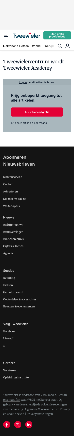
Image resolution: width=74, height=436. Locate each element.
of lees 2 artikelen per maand (29, 122)
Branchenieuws (13, 239)
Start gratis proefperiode (57, 35)
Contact (8, 184)
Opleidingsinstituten (16, 377)
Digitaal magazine (14, 198)
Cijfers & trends (13, 246)
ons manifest (11, 399)
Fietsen (8, 285)
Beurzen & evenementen (19, 306)
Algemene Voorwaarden (39, 409)
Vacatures (9, 370)
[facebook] (6, 424)
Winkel (36, 46)
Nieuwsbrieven (19, 164)
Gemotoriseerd (12, 292)
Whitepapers (11, 206)
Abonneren (14, 157)
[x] (17, 424)
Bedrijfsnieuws (13, 225)
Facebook (9, 331)
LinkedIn (9, 338)
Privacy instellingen (40, 414)
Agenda (8, 253)
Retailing (9, 278)
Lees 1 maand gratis (37, 112)
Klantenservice (12, 176)
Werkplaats (52, 46)
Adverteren (10, 191)
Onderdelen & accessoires (19, 299)
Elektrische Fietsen (16, 46)
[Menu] (6, 35)
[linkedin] (28, 424)
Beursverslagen (13, 232)
